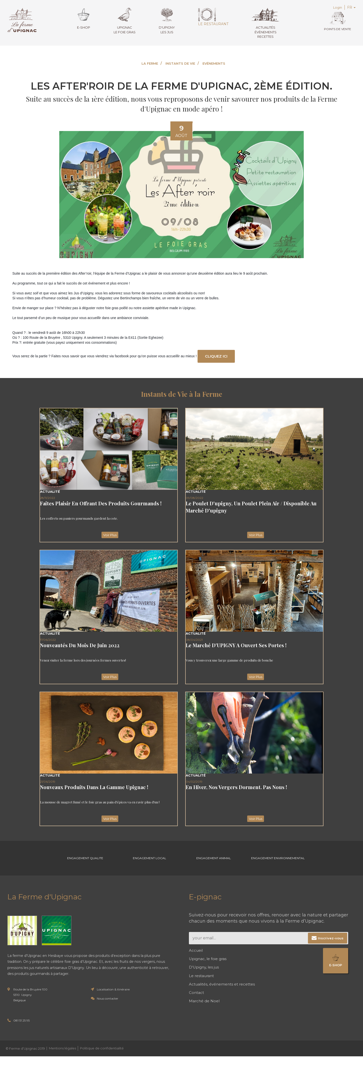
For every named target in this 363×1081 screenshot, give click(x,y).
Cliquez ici (217, 356)
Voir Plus (108, 535)
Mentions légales (62, 1054)
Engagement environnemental (278, 861)
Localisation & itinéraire (113, 994)
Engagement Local (149, 861)
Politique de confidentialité (102, 1054)
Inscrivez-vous (330, 943)
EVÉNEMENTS (213, 63)
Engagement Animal (213, 861)
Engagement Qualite (85, 861)
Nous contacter (107, 1003)
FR (351, 7)
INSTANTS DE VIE (180, 63)
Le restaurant (212, 17)
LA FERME (149, 63)
